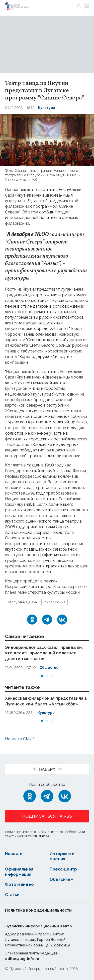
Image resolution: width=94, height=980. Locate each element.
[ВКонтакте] (62, 620)
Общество (49, 667)
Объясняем (62, 878)
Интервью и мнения (62, 856)
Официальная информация (19, 871)
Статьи (12, 894)
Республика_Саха (22, 602)
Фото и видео (19, 884)
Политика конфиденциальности (38, 909)
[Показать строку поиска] (79, 6)
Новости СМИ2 (20, 738)
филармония (54, 602)
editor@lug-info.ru (22, 958)
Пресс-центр (63, 868)
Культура (46, 108)
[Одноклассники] (32, 620)
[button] (42, 675)
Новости (14, 853)
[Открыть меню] (86, 6)
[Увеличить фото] (47, 139)
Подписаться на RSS (47, 815)
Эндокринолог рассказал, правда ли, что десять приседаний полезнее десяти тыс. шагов (44, 653)
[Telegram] (47, 620)
